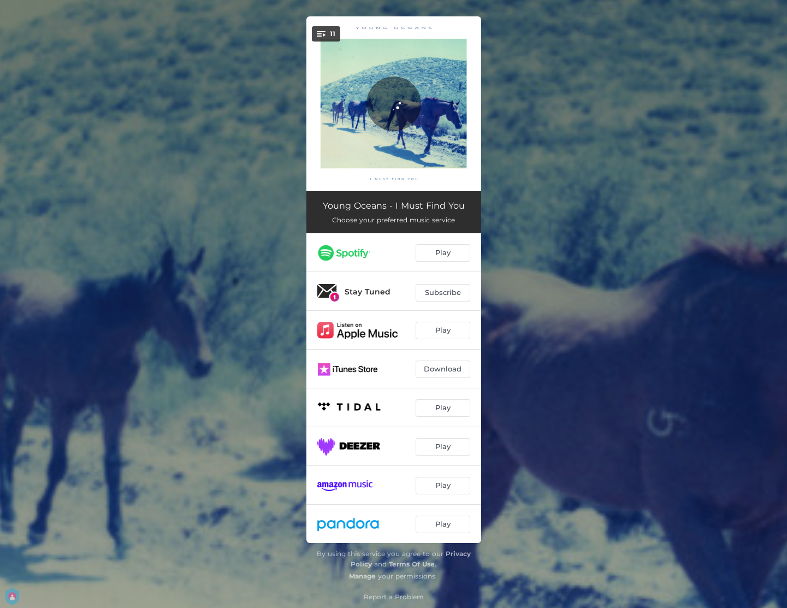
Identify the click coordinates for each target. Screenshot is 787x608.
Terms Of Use (412, 564)
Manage (362, 576)
